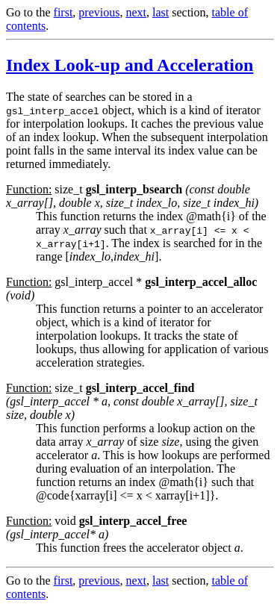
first (63, 12)
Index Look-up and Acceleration (129, 65)
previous (98, 12)
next (135, 12)
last (160, 12)
